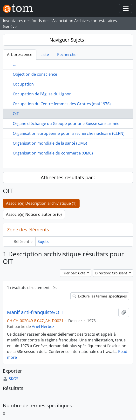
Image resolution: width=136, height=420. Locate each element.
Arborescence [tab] (19, 54)
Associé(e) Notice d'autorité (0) (34, 214)
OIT (16, 113)
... (14, 64)
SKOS (10, 378)
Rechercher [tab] (67, 54)
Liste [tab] (45, 54)
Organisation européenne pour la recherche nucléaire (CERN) (68, 133)
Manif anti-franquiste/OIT (35, 312)
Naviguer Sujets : (68, 40)
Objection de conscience (35, 74)
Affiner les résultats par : (68, 177)
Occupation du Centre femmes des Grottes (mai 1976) (62, 103)
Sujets (43, 241)
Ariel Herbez (43, 326)
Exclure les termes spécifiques (100, 296)
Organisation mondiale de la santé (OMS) (50, 143)
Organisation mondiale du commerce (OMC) (53, 153)
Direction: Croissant (111, 273)
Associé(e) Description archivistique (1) (41, 203)
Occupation (23, 84)
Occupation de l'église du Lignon (42, 94)
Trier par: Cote (74, 273)
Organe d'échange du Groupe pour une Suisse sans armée (66, 123)
